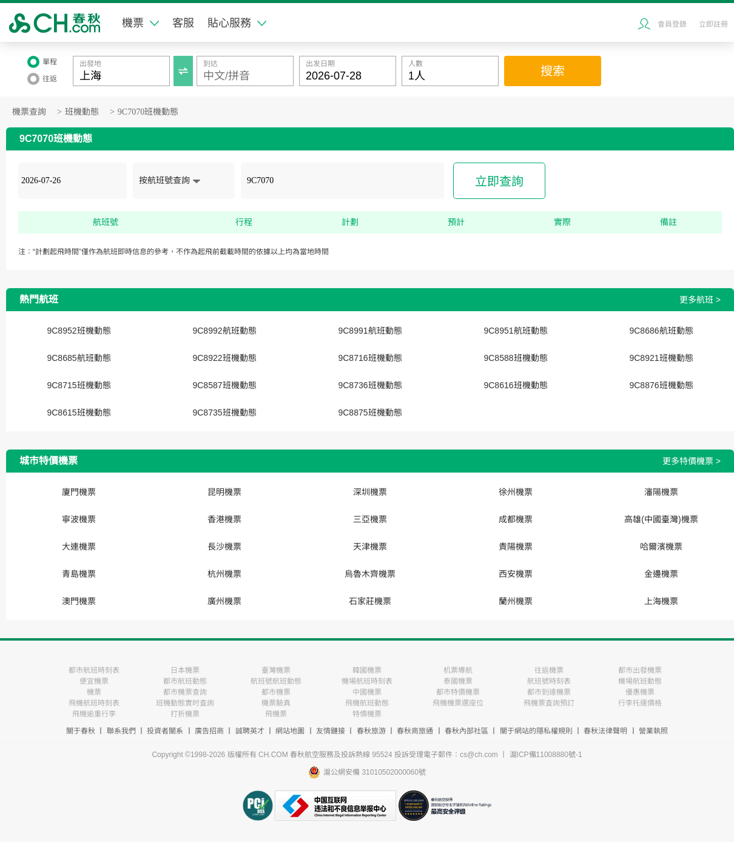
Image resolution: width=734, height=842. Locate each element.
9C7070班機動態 (148, 111)
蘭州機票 (516, 601)
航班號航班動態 (276, 681)
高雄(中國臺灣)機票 (661, 519)
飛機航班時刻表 (94, 703)
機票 (140, 23)
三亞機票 (370, 519)
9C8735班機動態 (224, 412)
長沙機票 (224, 546)
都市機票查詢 (185, 692)
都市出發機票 (640, 670)
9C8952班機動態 (78, 330)
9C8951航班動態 (515, 330)
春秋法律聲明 (605, 731)
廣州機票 (224, 601)
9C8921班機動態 (661, 358)
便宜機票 (94, 681)
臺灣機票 (276, 670)
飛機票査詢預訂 (549, 703)
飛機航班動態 (367, 703)
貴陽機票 (516, 546)
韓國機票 (367, 670)
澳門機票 (79, 601)
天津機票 (370, 546)
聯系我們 (121, 731)
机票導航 (458, 670)
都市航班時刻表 (94, 670)
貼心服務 (236, 23)
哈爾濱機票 (661, 546)
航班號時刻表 (549, 681)
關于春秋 (80, 731)
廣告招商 (209, 731)
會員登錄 (672, 24)
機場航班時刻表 (367, 681)
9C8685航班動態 (78, 358)
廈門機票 (79, 492)
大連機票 (79, 546)
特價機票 (367, 714)
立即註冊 (713, 24)
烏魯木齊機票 (370, 574)
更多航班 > (700, 300)
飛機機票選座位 (458, 703)
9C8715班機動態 (78, 385)
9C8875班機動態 (370, 412)
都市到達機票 (549, 692)
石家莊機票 (370, 601)
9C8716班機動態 (370, 358)
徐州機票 (516, 492)
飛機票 (276, 714)
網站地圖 (290, 731)
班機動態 (82, 111)
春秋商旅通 (415, 731)
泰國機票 (458, 681)
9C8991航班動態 (370, 330)
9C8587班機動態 (224, 385)
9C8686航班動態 (661, 330)
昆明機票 (224, 492)
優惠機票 (640, 692)
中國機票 (367, 692)
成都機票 (516, 519)
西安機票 (516, 574)
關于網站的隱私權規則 (536, 731)
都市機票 (276, 692)
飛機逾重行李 (94, 714)
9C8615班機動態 (78, 412)
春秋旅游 (371, 731)
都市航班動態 (185, 681)
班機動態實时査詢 (185, 703)
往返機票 (549, 670)
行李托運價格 (640, 703)
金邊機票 (661, 574)
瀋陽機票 (661, 492)
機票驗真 (276, 703)
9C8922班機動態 (224, 358)
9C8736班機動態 (370, 385)
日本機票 (185, 670)
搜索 (552, 71)
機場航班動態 (640, 681)
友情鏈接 (330, 731)
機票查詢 (29, 111)
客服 (183, 23)
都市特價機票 (458, 692)
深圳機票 (370, 492)
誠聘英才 (249, 731)
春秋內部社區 (466, 731)
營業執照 (653, 731)
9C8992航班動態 (224, 330)
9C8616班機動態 (515, 385)
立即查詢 (499, 181)
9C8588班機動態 (515, 358)
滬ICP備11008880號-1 (546, 754)
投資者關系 (165, 731)
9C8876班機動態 (661, 385)
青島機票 (79, 574)
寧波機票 (79, 519)
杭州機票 (224, 574)
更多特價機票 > (691, 461)
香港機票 (224, 519)
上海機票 (661, 601)
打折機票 (185, 714)
